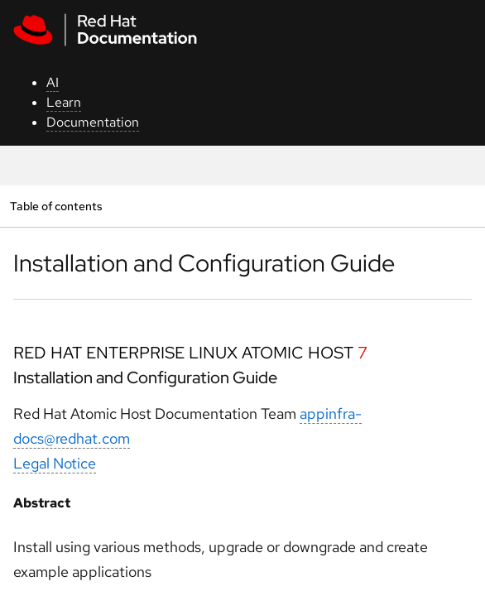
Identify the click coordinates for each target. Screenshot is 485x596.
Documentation (92, 122)
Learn (63, 102)
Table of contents (56, 206)
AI (52, 82)
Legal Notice (54, 463)
